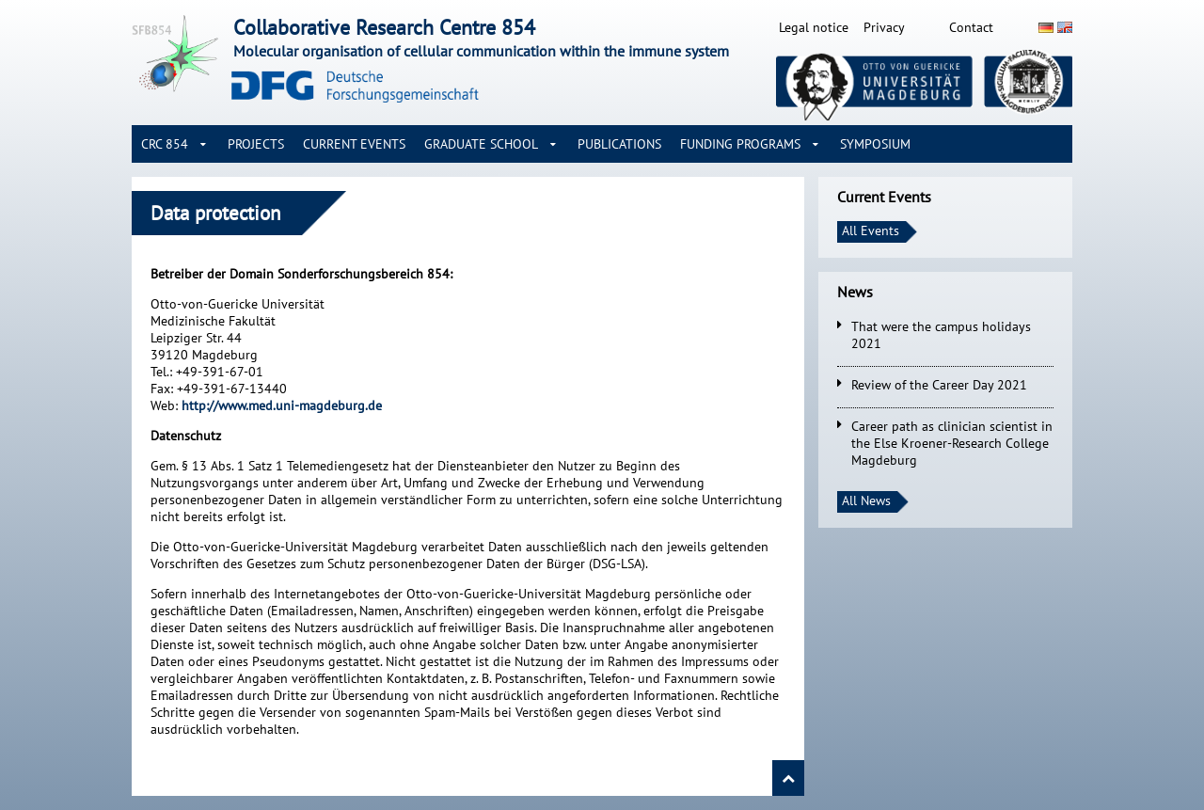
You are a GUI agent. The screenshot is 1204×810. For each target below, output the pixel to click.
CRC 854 (164, 143)
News (855, 291)
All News (866, 500)
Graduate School (481, 143)
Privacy (884, 27)
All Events (870, 230)
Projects (256, 143)
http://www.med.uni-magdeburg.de (282, 405)
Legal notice (813, 27)
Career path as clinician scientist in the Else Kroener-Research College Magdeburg (952, 443)
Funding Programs (740, 143)
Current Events (354, 143)
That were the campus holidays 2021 (941, 335)
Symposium (875, 143)
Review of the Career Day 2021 (939, 384)
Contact (971, 27)
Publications (619, 143)
